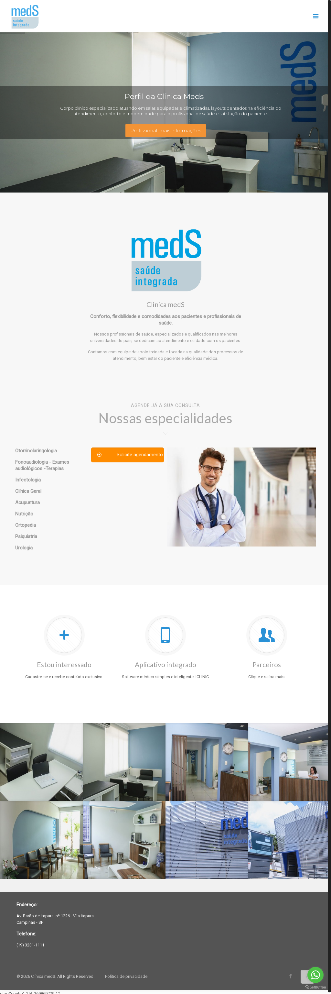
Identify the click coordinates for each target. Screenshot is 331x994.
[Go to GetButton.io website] (315, 987)
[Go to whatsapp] (315, 975)
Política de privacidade (126, 975)
